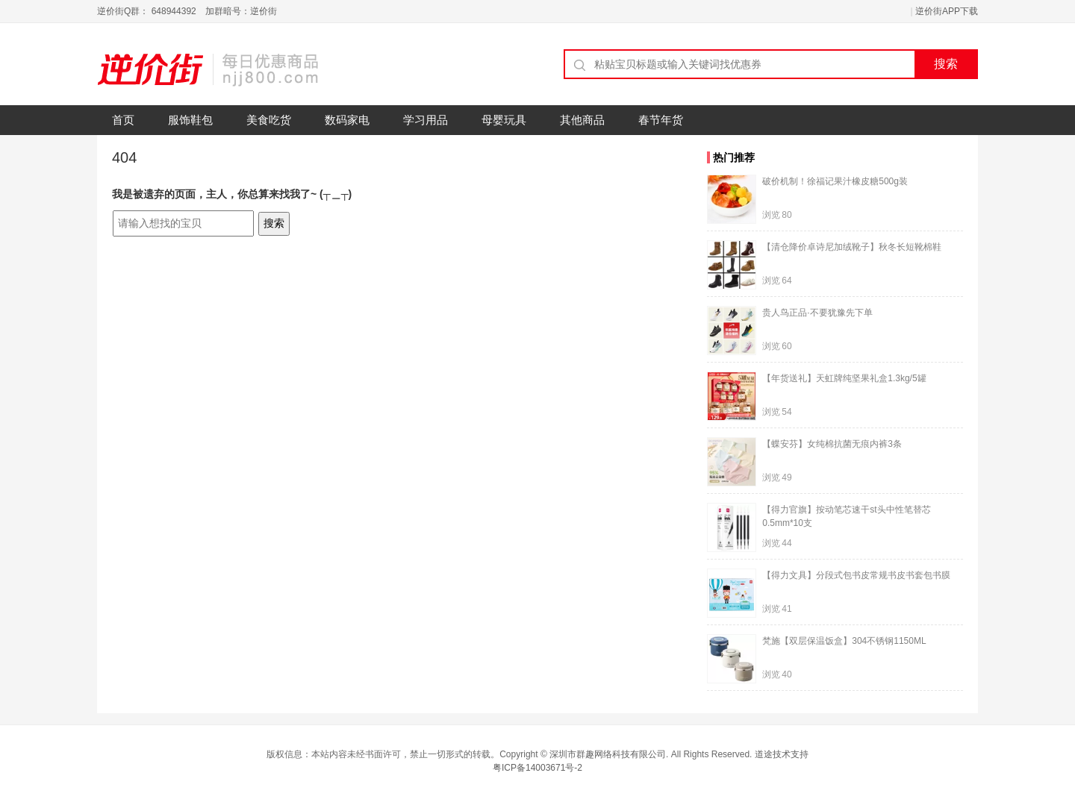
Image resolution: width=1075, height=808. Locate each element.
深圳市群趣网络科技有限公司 (607, 754)
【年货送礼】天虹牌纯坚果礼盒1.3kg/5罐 (844, 378)
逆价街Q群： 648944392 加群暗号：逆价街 (187, 11)
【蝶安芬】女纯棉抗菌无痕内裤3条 (832, 444)
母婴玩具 (504, 119)
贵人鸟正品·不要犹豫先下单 (817, 312)
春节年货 (660, 119)
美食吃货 (268, 119)
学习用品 (425, 119)
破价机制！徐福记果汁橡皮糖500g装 (835, 181)
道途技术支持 (781, 754)
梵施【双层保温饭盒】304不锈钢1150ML (844, 641)
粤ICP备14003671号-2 (537, 767)
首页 (123, 119)
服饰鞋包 (190, 119)
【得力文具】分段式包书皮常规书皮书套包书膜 (856, 575)
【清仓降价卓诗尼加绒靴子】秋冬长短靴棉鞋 (851, 247)
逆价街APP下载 (946, 11)
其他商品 (582, 119)
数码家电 (347, 119)
